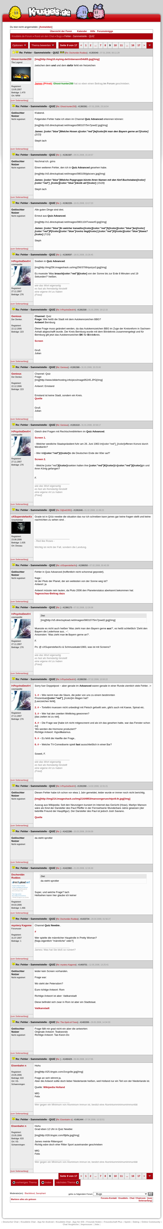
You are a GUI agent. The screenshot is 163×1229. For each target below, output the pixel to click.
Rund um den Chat (44, 36)
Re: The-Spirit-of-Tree (67, 1022)
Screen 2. (40, 459)
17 (138, 45)
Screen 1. (40, 437)
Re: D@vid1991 (64, 510)
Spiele (127, 1222)
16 (132, 45)
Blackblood (30, 1193)
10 (115, 45)
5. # (37, 738)
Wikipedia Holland (54, 1087)
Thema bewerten (43, 45)
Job (96, 1224)
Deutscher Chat (10, 1222)
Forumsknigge (105, 31)
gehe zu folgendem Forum (80, 1194)
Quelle (38, 398)
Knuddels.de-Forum (22, 36)
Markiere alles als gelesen (23, 1199)
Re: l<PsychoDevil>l (66, 310)
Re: (58, 155)
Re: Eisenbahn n (64, 1119)
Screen (39, 340)
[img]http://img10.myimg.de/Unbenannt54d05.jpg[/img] (67, 59)
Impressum (86, 1224)
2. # (37, 707)
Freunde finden (94, 1222)
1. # (37, 695)
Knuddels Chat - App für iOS (70, 1222)
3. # (37, 713)
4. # (37, 722)
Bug (59, 36)
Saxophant (41, 1193)
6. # (37, 744)
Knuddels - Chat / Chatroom (132, 1198)
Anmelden (45, 26)
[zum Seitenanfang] (19, 100)
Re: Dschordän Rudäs (76, 53)
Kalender (82, 31)
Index (46, 1182)
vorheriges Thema (25, 1182)
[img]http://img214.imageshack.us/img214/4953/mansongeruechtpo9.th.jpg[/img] (82, 798)
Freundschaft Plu (113, 1222)
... (96, 45)
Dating (136, 1222)
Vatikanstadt (42, 1008)
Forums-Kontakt (109, 1198)
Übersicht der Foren (61, 31)
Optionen (20, 45)
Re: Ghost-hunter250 (66, 106)
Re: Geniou (62, 367)
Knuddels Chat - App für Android (37, 1222)
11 (121, 45)
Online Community (150, 1222)
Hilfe (92, 31)
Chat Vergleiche (71, 1224)
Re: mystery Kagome (66, 965)
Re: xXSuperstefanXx (66, 565)
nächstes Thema (67, 1182)
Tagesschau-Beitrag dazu (50, 593)
